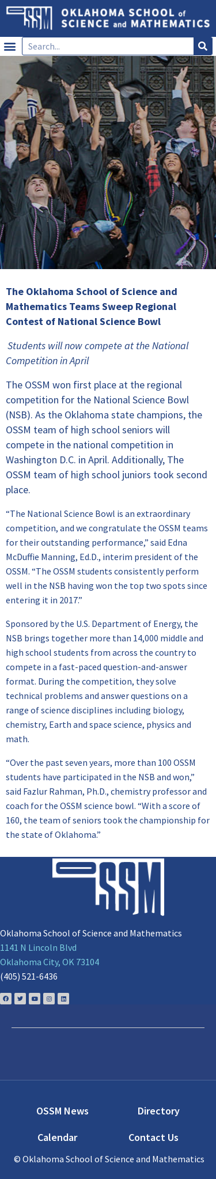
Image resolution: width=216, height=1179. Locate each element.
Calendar (57, 1137)
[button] (9, 46)
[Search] (203, 46)
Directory (159, 1110)
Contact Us (153, 1137)
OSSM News (62, 1110)
